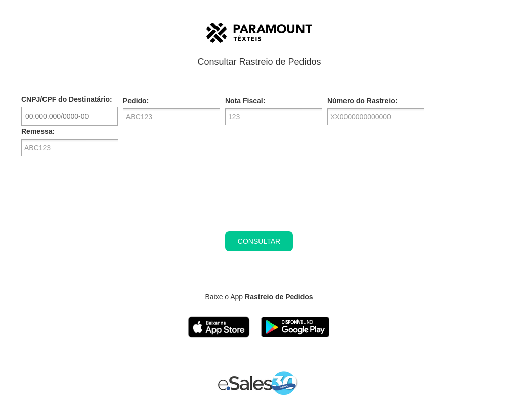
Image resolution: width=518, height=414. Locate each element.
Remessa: (38, 131)
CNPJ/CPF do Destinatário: (66, 99)
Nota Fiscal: (245, 101)
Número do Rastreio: (362, 101)
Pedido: (136, 101)
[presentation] (259, 201)
